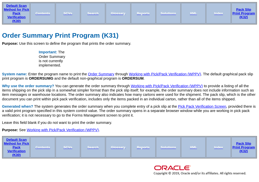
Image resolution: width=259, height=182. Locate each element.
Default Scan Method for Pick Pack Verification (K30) (16, 13)
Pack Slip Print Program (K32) (243, 13)
